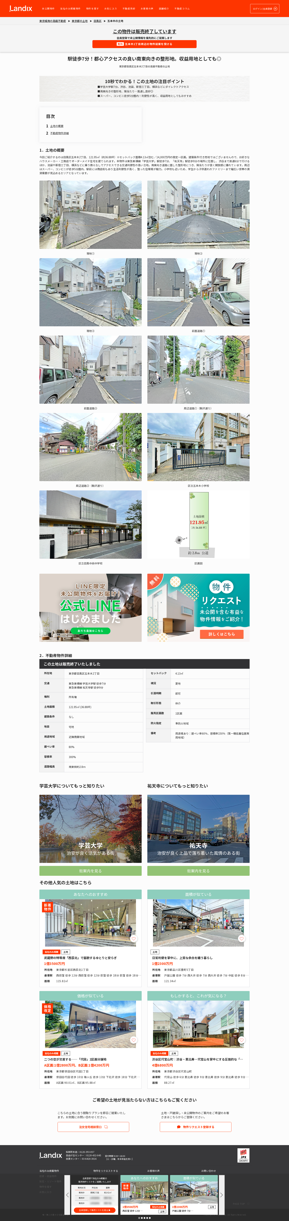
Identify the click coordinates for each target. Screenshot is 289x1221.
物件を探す (92, 8)
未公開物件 (48, 8)
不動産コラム (182, 8)
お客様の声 (147, 8)
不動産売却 (129, 8)
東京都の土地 (80, 21)
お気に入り (110, 8)
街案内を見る (90, 870)
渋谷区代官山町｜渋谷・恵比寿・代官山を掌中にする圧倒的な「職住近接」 (203, 1059)
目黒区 (98, 21)
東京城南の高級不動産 (52, 21)
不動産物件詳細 (59, 133)
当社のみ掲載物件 (70, 8)
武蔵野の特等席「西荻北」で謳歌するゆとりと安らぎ (80, 957)
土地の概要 (56, 126)
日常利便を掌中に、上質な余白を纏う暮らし (182, 957)
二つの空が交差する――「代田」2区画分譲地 (75, 1059)
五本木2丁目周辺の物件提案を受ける (145, 44)
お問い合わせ (208, 1171)
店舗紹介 (164, 8)
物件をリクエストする (105, 1171)
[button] (139, 1218)
